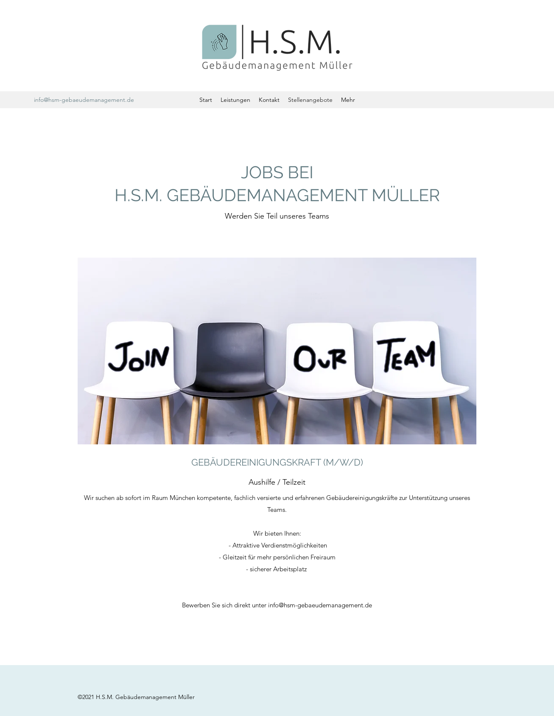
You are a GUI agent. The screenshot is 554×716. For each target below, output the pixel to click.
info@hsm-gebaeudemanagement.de (84, 100)
